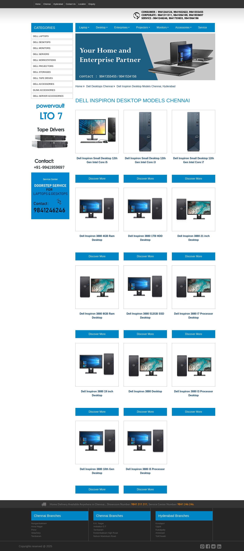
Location (82, 4)
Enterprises (121, 27)
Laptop (83, 27)
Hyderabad (58, 4)
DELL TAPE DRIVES (43, 78)
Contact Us (70, 4)
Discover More (97, 178)
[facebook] (208, 546)
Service (202, 27)
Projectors (142, 27)
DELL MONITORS (41, 48)
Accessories (182, 27)
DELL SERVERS (41, 54)
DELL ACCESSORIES (43, 84)
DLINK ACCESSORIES (44, 90)
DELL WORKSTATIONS (44, 60)
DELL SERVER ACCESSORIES (48, 96)
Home (38, 4)
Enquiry (91, 4)
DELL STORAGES (42, 72)
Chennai (47, 4)
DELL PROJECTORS (43, 66)
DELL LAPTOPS (41, 36)
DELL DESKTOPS (41, 42)
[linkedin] (219, 546)
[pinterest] (202, 546)
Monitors (162, 27)
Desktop (101, 27)
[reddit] (213, 546)
